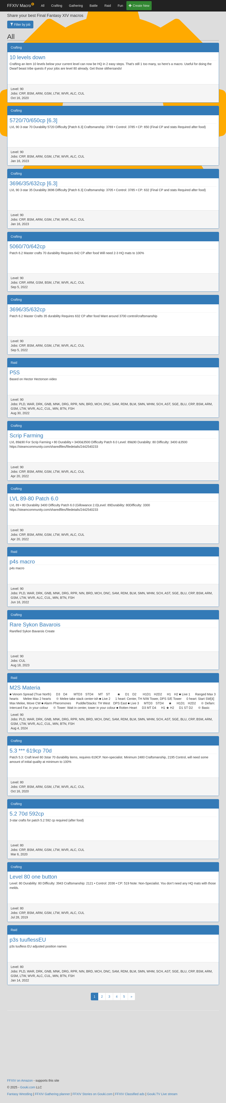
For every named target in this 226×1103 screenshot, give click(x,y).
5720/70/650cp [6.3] (33, 120)
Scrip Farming (26, 435)
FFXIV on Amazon (20, 1080)
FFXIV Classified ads (130, 1094)
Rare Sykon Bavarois (35, 625)
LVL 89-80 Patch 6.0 (34, 498)
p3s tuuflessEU (28, 940)
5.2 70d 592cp (27, 814)
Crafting (56, 5)
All (43, 5)
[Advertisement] (113, 1046)
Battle (94, 5)
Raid (107, 5)
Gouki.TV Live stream (162, 1094)
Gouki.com (27, 1087)
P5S (15, 372)
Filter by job (20, 24)
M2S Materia (25, 688)
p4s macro (22, 561)
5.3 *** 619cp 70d (31, 751)
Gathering (76, 5)
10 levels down (28, 57)
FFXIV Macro (20, 5)
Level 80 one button (33, 877)
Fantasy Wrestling (19, 1094)
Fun (120, 5)
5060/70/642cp (28, 246)
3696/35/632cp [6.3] (33, 183)
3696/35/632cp (28, 309)
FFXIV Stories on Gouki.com (92, 1094)
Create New (139, 5)
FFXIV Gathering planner (52, 1094)
